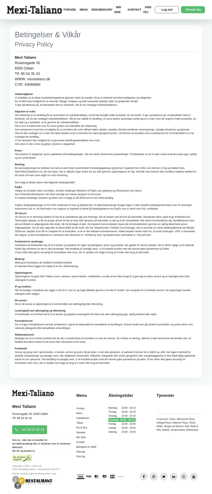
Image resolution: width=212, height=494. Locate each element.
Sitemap (80, 451)
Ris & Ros (81, 427)
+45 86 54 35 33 (29, 429)
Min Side (81, 437)
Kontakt (134, 9)
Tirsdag (122, 412)
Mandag (122, 408)
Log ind (167, 9)
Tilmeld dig (193, 9)
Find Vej (80, 456)
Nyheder (80, 432)
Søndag (122, 432)
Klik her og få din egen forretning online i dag (34, 473)
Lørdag (122, 428)
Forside (70, 9)
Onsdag (122, 416)
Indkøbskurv (102, 9)
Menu (84, 9)
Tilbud (79, 422)
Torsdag (122, 420)
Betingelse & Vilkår (86, 447)
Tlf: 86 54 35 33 (22, 418)
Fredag (122, 424)
